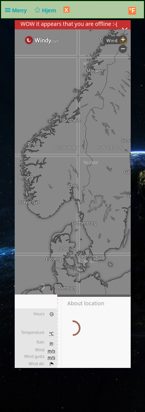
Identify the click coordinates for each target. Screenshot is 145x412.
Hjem (45, 10)
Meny (17, 10)
